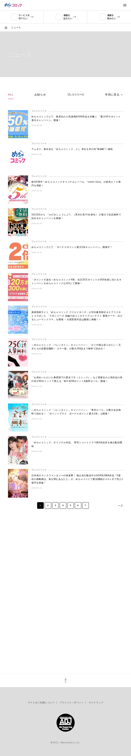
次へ (120, 505)
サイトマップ (96, 702)
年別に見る (112, 94)
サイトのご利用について (41, 702)
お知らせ (40, 94)
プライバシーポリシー (71, 702)
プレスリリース (75, 94)
